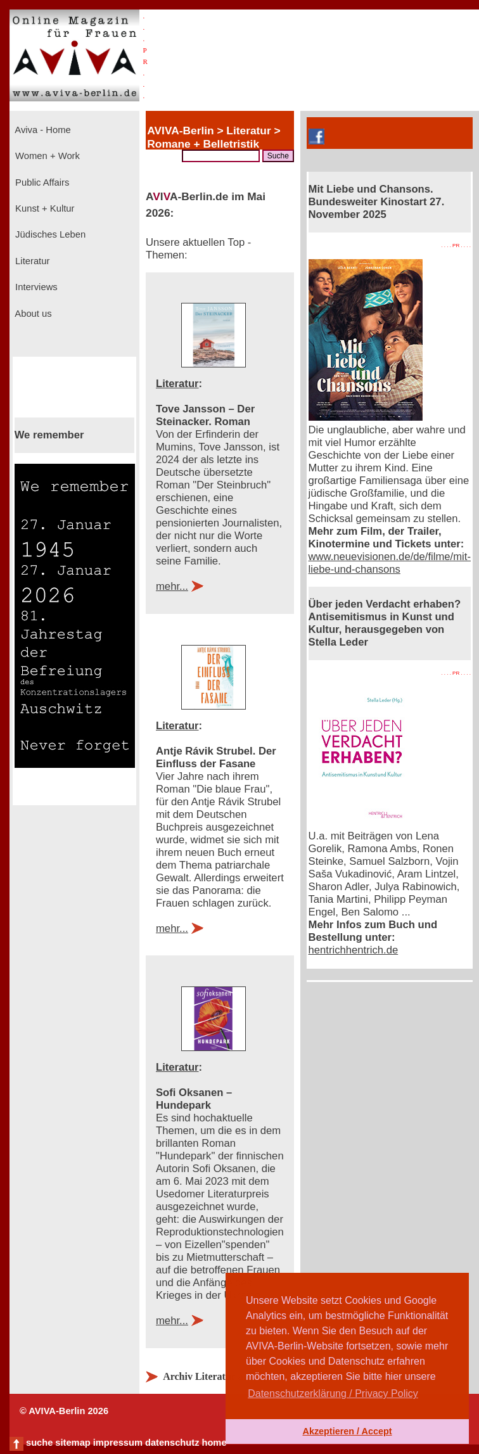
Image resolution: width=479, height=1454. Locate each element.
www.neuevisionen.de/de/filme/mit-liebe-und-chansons (390, 563)
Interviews (35, 287)
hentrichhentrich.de (354, 950)
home (213, 1443)
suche (39, 1443)
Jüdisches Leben (49, 234)
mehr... (172, 586)
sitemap (72, 1443)
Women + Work (46, 156)
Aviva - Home (42, 130)
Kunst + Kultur (43, 208)
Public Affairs (41, 182)
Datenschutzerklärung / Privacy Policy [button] (333, 1393)
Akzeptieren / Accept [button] (347, 1431)
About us (32, 314)
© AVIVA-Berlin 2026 (64, 1411)
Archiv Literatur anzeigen (219, 1376)
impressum (118, 1443)
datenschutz (172, 1443)
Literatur (31, 261)
